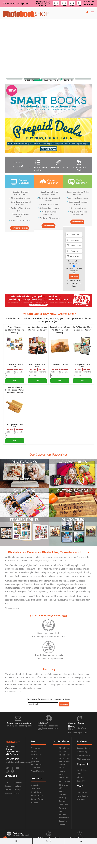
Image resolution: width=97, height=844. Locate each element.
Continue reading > (13, 608)
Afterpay (80, 777)
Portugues (18, 790)
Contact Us (36, 754)
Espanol (8, 794)
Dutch (7, 782)
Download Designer (20, 228)
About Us (35, 785)
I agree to (74, 269)
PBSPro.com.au (83, 759)
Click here (42, 726)
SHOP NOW (88, 4)
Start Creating (48, 225)
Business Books (83, 748)
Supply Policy (37, 799)
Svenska (17, 794)
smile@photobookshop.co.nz (19, 726)
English (8, 790)
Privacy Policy (37, 795)
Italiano (17, 786)
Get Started (82, 792)
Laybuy (80, 773)
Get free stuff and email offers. (74, 262)
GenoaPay (81, 781)
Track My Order (37, 771)
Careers (34, 803)
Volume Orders (83, 755)
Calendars (63, 804)
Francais (18, 782)
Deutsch (8, 786)
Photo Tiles (64, 777)
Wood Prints (64, 781)
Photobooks (64, 748)
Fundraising (82, 752)
